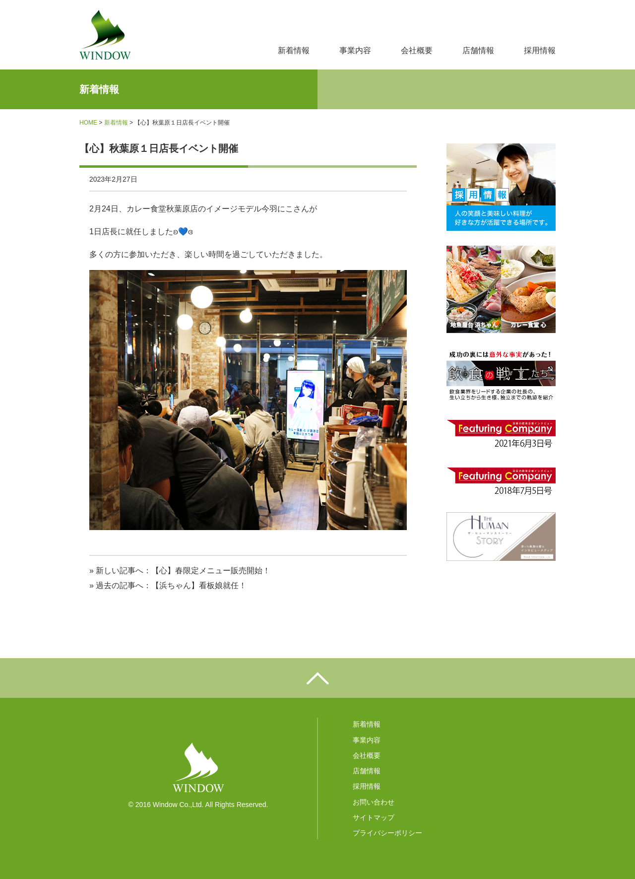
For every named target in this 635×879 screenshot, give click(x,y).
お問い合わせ (373, 802)
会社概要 (417, 50)
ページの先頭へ (317, 678)
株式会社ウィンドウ (104, 35)
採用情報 (540, 50)
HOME (88, 122)
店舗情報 (478, 50)
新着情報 (294, 50)
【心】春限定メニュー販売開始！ (210, 570)
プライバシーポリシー (387, 833)
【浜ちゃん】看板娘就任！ (199, 585)
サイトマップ (373, 817)
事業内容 (355, 50)
